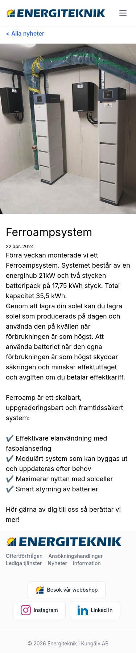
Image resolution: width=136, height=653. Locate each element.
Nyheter (57, 563)
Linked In (95, 610)
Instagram (39, 610)
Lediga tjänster (24, 563)
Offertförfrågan (24, 556)
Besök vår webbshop (66, 589)
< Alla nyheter (25, 33)
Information (87, 563)
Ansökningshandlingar (75, 556)
